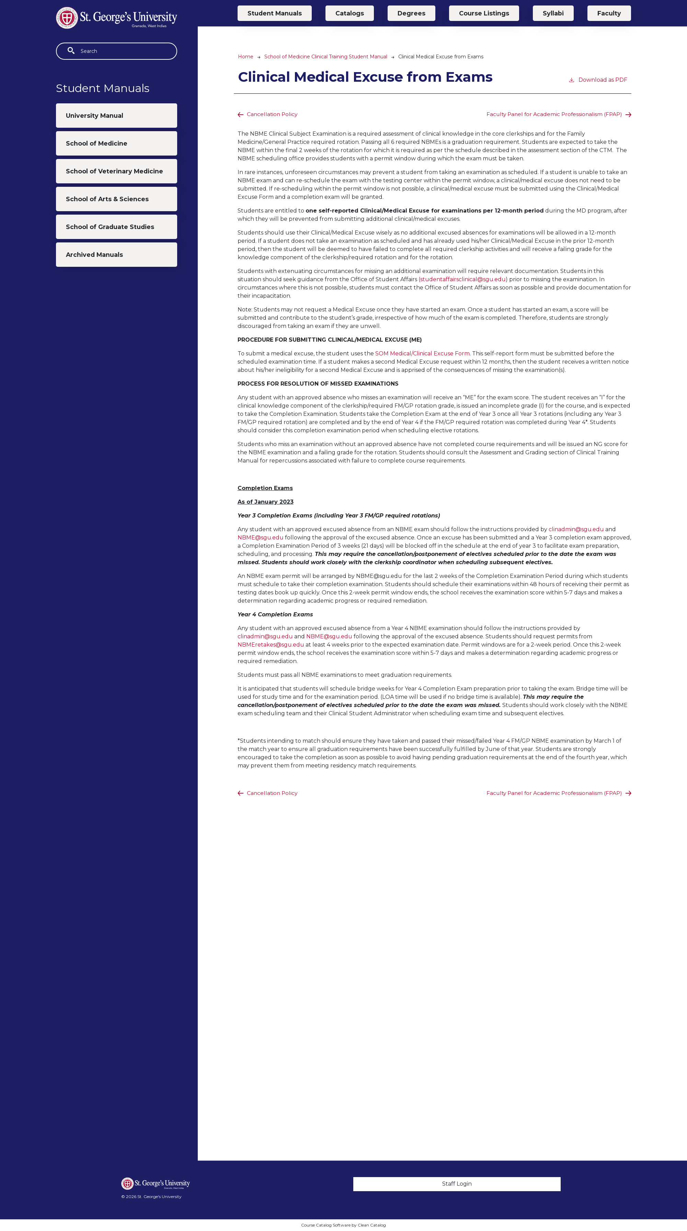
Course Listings (484, 13)
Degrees (411, 13)
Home (245, 57)
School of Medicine (96, 143)
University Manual (94, 115)
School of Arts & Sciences (107, 199)
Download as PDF (597, 79)
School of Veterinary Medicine (114, 171)
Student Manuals (275, 13)
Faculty (609, 13)
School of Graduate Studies (110, 226)
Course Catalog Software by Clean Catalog (343, 1225)
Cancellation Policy (273, 114)
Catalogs (349, 13)
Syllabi (553, 13)
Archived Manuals (94, 254)
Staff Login (457, 1184)
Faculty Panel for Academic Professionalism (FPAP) (552, 114)
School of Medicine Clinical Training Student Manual (325, 57)
